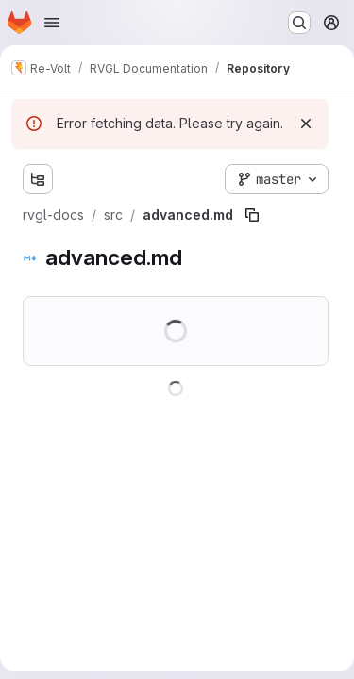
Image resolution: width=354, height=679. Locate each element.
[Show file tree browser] (38, 179)
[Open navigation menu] (52, 23)
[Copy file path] (252, 215)
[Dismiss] (306, 123)
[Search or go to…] (299, 22)
